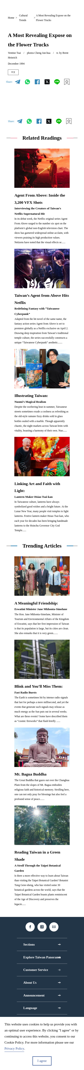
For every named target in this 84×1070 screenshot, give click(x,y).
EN (41, 6)
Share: (9, 83)
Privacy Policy (14, 1048)
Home (11, 17)
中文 (14, 72)
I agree (42, 1061)
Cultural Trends (23, 18)
